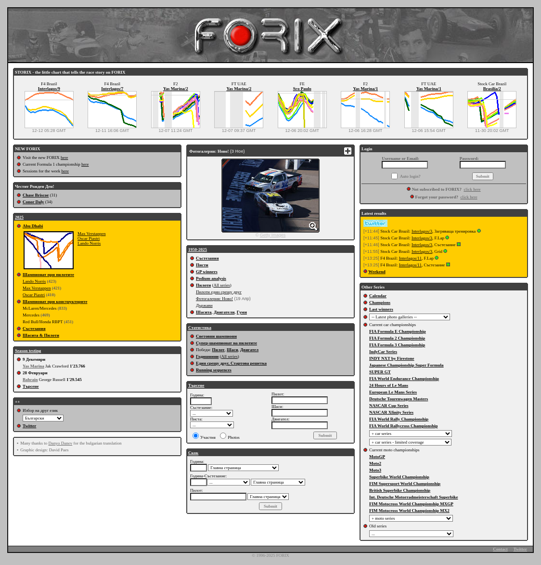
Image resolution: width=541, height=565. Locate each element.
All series (221, 285)
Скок (193, 452)
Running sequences (214, 370)
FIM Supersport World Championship (404, 483)
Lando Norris (89, 243)
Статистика (199, 327)
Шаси (232, 349)
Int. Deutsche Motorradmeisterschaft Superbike (413, 497)
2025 (19, 217)
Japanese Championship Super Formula (406, 365)
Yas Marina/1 (365, 88)
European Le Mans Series (393, 392)
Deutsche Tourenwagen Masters (398, 398)
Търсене (31, 386)
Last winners (381, 309)
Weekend (377, 271)
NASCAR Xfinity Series (391, 412)
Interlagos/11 (410, 258)
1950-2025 (197, 249)
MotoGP (377, 456)
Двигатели (224, 312)
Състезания (34, 328)
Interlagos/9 (49, 88)
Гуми (242, 312)
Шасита (204, 312)
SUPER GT (380, 371)
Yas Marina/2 (175, 88)
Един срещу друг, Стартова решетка (231, 363)
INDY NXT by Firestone (391, 358)
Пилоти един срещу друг (219, 291)
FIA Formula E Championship (397, 331)
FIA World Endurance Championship (404, 378)
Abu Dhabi (33, 225)
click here (472, 189)
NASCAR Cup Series (389, 405)
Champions (379, 302)
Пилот (218, 349)
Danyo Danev (60, 443)
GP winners (207, 271)
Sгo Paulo (302, 88)
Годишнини (207, 356)
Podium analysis (211, 278)
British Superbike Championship (399, 490)
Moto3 (375, 470)
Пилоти (203, 285)
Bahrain (30, 379)
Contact (500, 549)
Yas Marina (33, 366)
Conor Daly (33, 201)
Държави (204, 305)
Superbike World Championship (399, 476)
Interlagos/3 (422, 231)
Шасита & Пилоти (41, 335)
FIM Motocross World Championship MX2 (409, 510)
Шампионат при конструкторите (55, 301)
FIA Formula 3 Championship (397, 344)
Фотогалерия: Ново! (214, 298)
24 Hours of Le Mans (388, 385)
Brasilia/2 (492, 88)
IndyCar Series (383, 351)
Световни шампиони (216, 336)
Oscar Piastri (88, 238)
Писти (202, 265)
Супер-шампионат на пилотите (226, 343)
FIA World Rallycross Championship (403, 425)
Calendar (377, 295)
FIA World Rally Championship (398, 419)
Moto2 (375, 463)
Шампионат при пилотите (48, 274)
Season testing (28, 350)
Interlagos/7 (112, 88)
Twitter (29, 425)
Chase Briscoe (36, 195)
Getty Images (273, 235)
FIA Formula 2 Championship (397, 338)
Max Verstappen (91, 233)
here (64, 157)
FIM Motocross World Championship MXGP (411, 503)
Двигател (249, 349)
